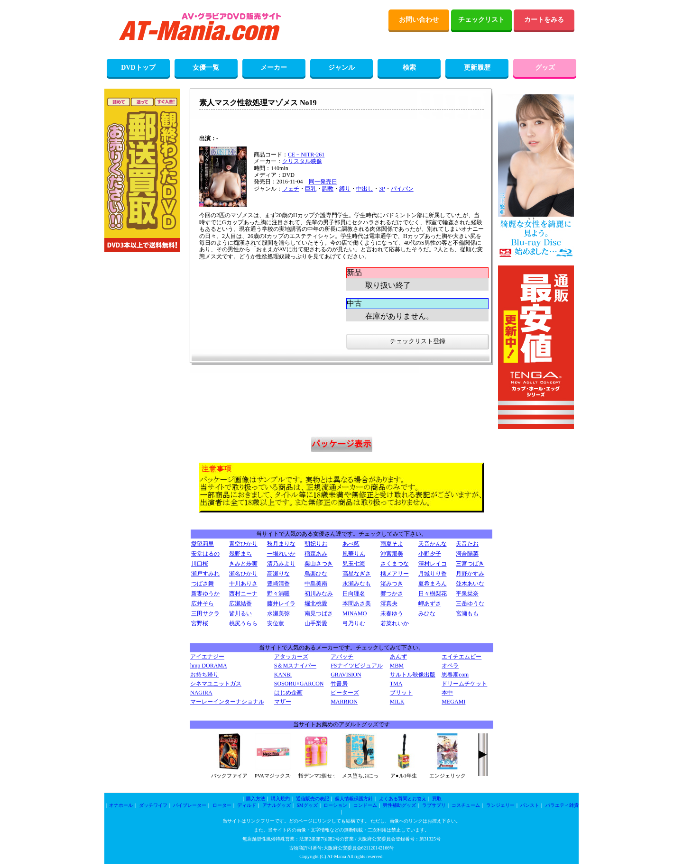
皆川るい (240, 613)
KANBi (283, 674)
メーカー (273, 67)
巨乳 (310, 188)
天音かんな (432, 543)
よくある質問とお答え (402, 798)
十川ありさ (243, 583)
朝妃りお (316, 543)
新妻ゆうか (205, 593)
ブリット (401, 692)
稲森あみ (316, 553)
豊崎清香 (278, 583)
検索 (409, 67)
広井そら (202, 603)
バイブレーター (189, 805)
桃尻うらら (243, 623)
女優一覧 (206, 67)
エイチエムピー (461, 656)
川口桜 (199, 563)
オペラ (450, 665)
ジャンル (341, 67)
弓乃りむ (353, 623)
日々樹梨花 (432, 593)
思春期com (455, 674)
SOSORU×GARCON (299, 683)
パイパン (402, 188)
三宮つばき (470, 563)
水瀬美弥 (278, 613)
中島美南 (316, 583)
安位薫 (275, 623)
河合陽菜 (467, 553)
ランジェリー (500, 805)
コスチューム (466, 805)
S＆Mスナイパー (295, 665)
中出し (364, 188)
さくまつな (394, 563)
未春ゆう (391, 613)
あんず (398, 656)
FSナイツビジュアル (356, 665)
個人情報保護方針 (354, 798)
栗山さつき (319, 563)
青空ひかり (243, 543)
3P (382, 188)
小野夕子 (429, 553)
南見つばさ (319, 613)
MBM (397, 665)
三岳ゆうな (470, 603)
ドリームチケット (464, 683)
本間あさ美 (356, 603)
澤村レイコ (432, 563)
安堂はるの (205, 553)
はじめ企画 (288, 692)
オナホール (121, 805)
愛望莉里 (202, 543)
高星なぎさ (356, 573)
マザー (282, 701)
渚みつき (391, 583)
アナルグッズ (276, 805)
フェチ (290, 188)
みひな (426, 613)
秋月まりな (281, 543)
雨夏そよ (391, 543)
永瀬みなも (356, 583)
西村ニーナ (243, 593)
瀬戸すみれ (205, 573)
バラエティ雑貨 (562, 805)
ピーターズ (345, 692)
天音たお (467, 543)
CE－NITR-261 (306, 154)
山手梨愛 (316, 623)
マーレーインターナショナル (227, 701)
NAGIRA (201, 692)
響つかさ (391, 593)
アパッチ (342, 656)
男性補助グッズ (399, 805)
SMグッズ (306, 805)
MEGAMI (453, 701)
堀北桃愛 (316, 603)
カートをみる (544, 19)
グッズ (545, 67)
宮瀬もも (467, 613)
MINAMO (354, 613)
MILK (397, 701)
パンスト (529, 805)
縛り (345, 188)
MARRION (344, 701)
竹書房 (339, 683)
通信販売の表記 (312, 798)
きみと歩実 (243, 563)
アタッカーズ (291, 656)
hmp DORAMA (208, 665)
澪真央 (388, 603)
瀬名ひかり (243, 573)
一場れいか (281, 553)
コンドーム (365, 805)
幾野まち (240, 553)
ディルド (246, 805)
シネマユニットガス (215, 683)
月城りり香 (432, 573)
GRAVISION (346, 674)
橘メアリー (394, 573)
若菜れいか (394, 623)
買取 (437, 798)
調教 (327, 188)
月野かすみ (470, 573)
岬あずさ (429, 603)
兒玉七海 (353, 563)
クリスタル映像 (302, 161)
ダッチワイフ (153, 805)
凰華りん (353, 553)
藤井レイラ (281, 603)
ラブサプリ (434, 805)
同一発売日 (323, 181)
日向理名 (353, 593)
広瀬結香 (240, 603)
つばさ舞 (202, 583)
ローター (221, 805)
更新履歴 (477, 67)
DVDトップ (138, 67)
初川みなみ (319, 593)
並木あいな (470, 583)
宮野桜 (199, 623)
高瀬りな (278, 573)
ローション (335, 805)
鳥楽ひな (316, 573)
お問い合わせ (419, 19)
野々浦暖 (278, 593)
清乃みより (281, 563)
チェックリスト (481, 19)
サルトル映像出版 (412, 674)
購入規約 (280, 798)
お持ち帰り (204, 674)
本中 (447, 692)
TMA (396, 683)
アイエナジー (207, 656)
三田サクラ (205, 613)
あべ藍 (351, 543)
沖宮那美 (391, 553)
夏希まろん (432, 583)
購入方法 (255, 798)
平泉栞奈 (467, 593)
